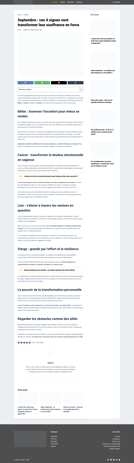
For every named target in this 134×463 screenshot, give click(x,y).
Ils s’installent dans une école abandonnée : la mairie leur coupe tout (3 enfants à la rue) (102, 164)
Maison (63, 2)
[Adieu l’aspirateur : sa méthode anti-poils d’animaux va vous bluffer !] (51, 398)
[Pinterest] (116, 459)
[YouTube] (119, 459)
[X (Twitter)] (59, 82)
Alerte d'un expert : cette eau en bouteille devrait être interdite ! (101, 101)
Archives (54, 439)
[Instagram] (113, 459)
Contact (117, 436)
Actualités (55, 2)
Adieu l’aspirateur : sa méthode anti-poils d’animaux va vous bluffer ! (50, 409)
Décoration (70, 2)
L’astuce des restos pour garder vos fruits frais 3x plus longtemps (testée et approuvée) (103, 41)
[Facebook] (26, 82)
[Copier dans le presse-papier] (75, 82)
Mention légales (115, 449)
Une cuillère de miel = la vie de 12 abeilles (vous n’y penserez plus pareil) (102, 132)
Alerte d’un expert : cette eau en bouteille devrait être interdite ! (73, 409)
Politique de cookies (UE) (111, 446)
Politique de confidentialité (111, 444)
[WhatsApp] (42, 82)
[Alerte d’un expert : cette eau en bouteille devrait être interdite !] (73, 398)
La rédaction (116, 439)
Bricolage (79, 2)
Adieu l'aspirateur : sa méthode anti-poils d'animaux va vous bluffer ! (103, 72)
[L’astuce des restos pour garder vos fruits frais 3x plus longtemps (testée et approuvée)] (28, 398)
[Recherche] (116, 2)
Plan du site (116, 441)
